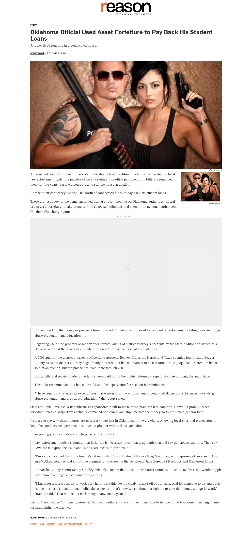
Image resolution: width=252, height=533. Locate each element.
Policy (33, 25)
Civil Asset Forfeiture (70, 524)
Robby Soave (37, 53)
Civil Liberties (47, 524)
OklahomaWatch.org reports (50, 212)
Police (88, 524)
